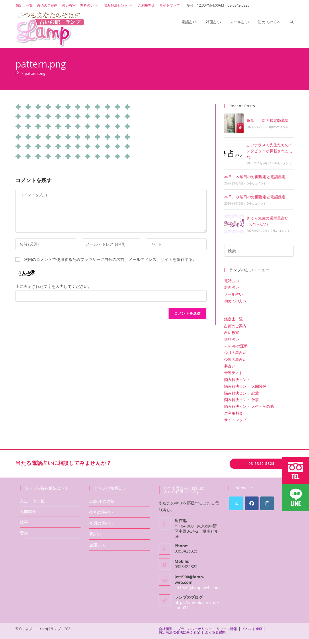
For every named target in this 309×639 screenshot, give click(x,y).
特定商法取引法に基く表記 (179, 632)
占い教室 (69, 5)
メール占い (233, 294)
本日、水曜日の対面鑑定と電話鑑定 (254, 196)
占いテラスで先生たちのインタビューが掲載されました (270, 150)
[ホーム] (17, 73)
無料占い (89, 5)
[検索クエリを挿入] (259, 251)
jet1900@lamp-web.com (197, 587)
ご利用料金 (146, 5)
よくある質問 (215, 632)
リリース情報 (226, 628)
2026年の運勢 (236, 346)
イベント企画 (252, 628)
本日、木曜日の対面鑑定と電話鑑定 (254, 176)
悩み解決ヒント (119, 5)
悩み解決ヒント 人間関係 (245, 386)
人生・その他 (32, 500)
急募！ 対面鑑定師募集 (268, 120)
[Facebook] (252, 503)
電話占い (231, 280)
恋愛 (24, 532)
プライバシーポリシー (194, 628)
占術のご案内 (47, 5)
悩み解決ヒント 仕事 (241, 399)
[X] (236, 503)
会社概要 (166, 628)
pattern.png (35, 73)
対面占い (231, 287)
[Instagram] (267, 503)
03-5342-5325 (262, 463)
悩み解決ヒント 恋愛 (241, 393)
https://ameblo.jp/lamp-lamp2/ (197, 605)
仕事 (24, 522)
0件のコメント (278, 127)
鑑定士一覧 (24, 5)
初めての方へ (235, 300)
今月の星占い (235, 352)
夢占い (229, 366)
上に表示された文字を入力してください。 (53, 286)
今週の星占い (235, 359)
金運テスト (233, 372)
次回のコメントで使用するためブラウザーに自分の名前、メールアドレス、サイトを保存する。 (110, 259)
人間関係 (28, 511)
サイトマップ (169, 5)
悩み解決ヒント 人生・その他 (248, 406)
